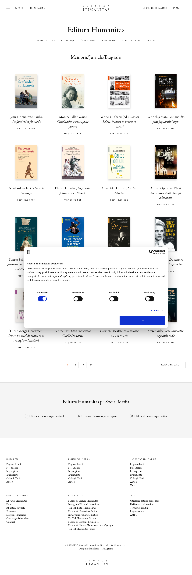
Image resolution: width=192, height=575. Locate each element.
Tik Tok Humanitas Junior (81, 528)
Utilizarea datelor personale (144, 500)
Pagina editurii (46, 41)
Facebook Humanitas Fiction (83, 511)
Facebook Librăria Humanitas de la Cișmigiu (90, 525)
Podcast (10, 504)
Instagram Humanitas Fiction (83, 514)
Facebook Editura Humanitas (83, 500)
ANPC (133, 514)
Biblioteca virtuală (15, 507)
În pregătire (88, 41)
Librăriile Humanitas (154, 8)
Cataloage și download (17, 518)
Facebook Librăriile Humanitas (84, 521)
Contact (10, 521)
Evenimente (109, 41)
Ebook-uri (11, 511)
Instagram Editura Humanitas (83, 504)
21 (91, 365)
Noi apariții (68, 41)
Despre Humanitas (16, 514)
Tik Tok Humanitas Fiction (82, 518)
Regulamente (137, 511)
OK (142, 320)
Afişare (155, 310)
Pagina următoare (170, 365)
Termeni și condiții (139, 507)
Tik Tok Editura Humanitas (82, 507)
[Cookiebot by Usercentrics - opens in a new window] (151, 252)
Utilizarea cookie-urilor (142, 504)
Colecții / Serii (131, 41)
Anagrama (108, 548)
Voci (132, 485)
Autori (151, 41)
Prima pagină (37, 8)
